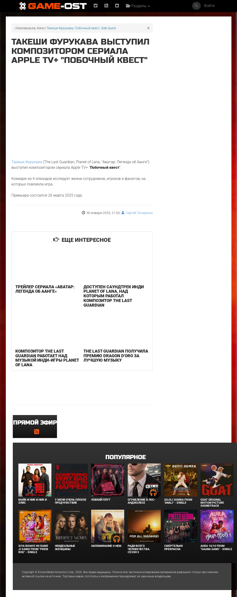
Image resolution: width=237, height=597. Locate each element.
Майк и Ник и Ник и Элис (32, 501)
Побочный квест (87, 28)
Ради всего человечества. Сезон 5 (139, 549)
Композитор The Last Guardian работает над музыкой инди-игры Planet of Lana (47, 358)
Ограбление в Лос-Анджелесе (141, 501)
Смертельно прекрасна (173, 547)
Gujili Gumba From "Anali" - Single (178, 501)
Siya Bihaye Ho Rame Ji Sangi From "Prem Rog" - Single (33, 549)
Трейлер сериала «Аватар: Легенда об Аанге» (44, 289)
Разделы (138, 6)
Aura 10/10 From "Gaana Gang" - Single (216, 547)
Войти (209, 5)
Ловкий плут (100, 499)
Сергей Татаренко (137, 213)
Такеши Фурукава (60, 28)
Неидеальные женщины (65, 547)
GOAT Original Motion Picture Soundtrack (212, 502)
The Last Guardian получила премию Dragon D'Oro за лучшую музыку (115, 356)
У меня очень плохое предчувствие (70, 501)
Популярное (125, 457)
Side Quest (108, 28)
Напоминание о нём (106, 546)
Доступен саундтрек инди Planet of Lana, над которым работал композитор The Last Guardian (113, 296)
